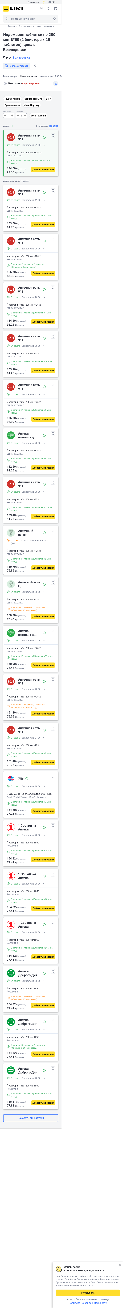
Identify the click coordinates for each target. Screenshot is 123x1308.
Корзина (55, 8)
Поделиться (35, 66)
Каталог (11, 26)
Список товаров (48, 8)
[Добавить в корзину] (43, 169)
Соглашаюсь (88, 1292)
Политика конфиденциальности (88, 1302)
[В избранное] (53, 135)
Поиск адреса (5, 83)
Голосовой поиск (54, 18)
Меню (6, 9)
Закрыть (120, 1265)
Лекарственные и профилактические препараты (41, 26)
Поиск (7, 19)
